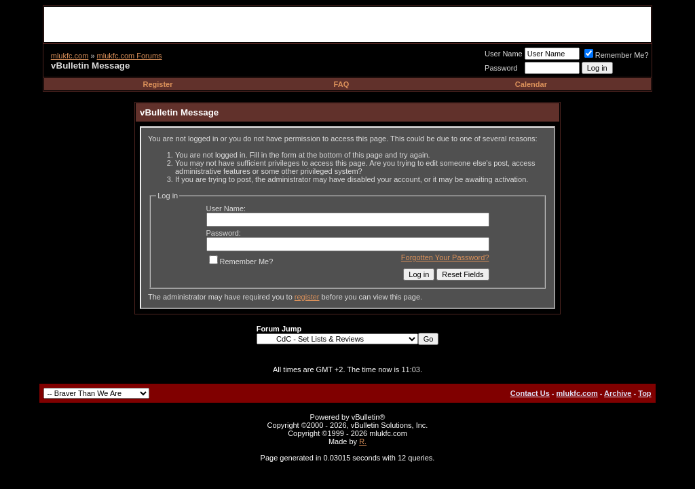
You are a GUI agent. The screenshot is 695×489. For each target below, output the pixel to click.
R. (363, 441)
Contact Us (530, 393)
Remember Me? (616, 55)
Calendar (531, 84)
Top (644, 393)
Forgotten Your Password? (445, 257)
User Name (504, 54)
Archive (617, 393)
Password (501, 68)
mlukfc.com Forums (129, 56)
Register (158, 84)
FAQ (342, 84)
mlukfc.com (70, 56)
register (307, 297)
